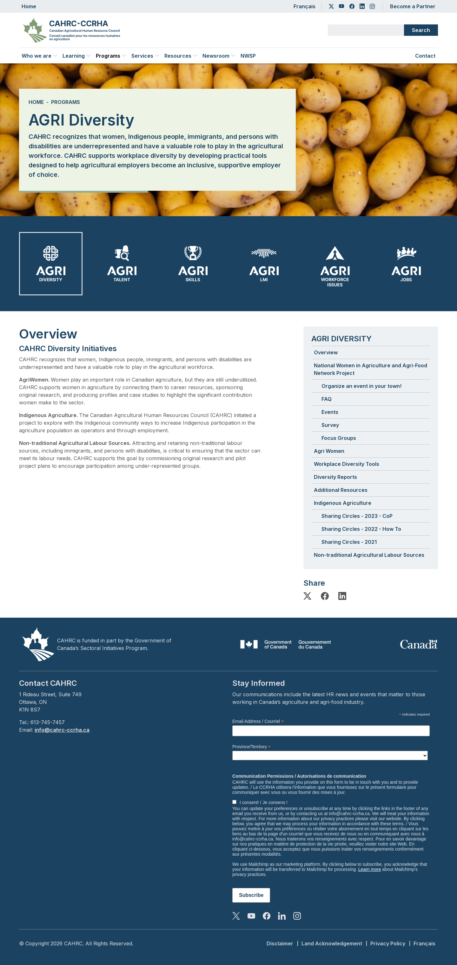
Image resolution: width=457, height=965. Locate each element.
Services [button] (145, 56)
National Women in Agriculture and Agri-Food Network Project (370, 369)
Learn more (369, 869)
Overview (326, 352)
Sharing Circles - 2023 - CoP (357, 516)
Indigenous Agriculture (342, 503)
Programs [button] (111, 56)
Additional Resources (341, 490)
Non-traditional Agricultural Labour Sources (369, 555)
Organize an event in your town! (361, 386)
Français (304, 6)
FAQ (326, 399)
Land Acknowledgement (331, 943)
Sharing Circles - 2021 (349, 542)
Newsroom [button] (218, 56)
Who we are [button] (39, 56)
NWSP (248, 56)
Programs (65, 102)
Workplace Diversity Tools (346, 464)
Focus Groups (338, 438)
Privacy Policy (387, 943)
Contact (425, 56)
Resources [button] (180, 56)
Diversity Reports (335, 477)
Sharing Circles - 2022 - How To (361, 529)
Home (29, 6)
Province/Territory (251, 747)
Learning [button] (77, 56)
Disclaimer (280, 943)
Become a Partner (412, 6)
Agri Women (329, 451)
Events (329, 412)
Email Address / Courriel (258, 721)
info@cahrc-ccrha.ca (62, 730)
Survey (330, 425)
